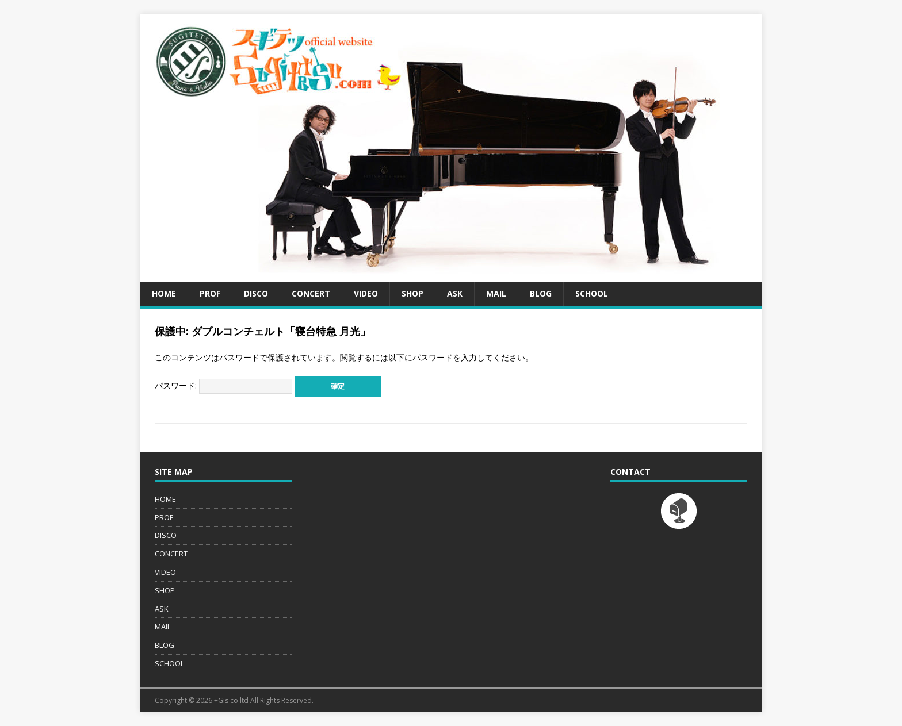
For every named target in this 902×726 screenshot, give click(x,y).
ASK (455, 293)
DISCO (256, 293)
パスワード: (223, 385)
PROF (210, 293)
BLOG (541, 293)
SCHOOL (591, 293)
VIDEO (366, 293)
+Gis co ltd (231, 700)
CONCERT (311, 293)
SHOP (412, 293)
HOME (164, 293)
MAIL (496, 293)
